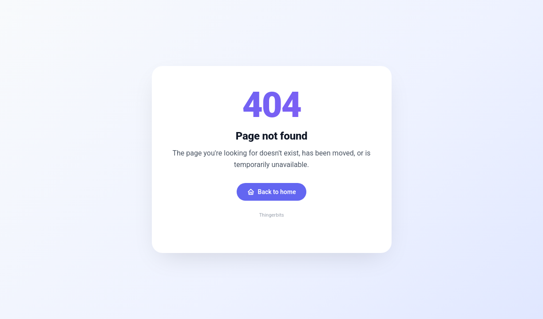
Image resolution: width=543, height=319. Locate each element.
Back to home (271, 191)
